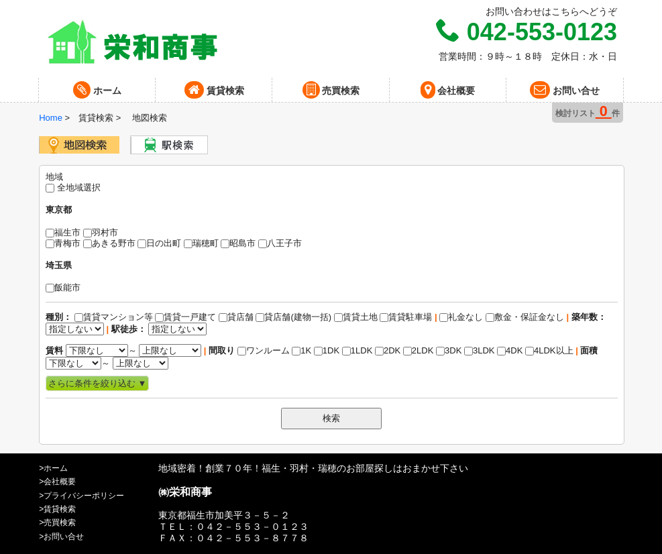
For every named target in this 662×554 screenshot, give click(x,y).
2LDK (418, 350)
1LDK (357, 350)
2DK (387, 350)
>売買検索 (57, 522)
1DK (326, 350)
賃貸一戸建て (185, 317)
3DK (448, 350)
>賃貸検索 (57, 509)
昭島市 (238, 243)
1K (301, 350)
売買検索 (331, 90)
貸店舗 (236, 317)
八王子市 (280, 243)
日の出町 (159, 243)
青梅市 (63, 243)
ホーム (97, 90)
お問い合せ (565, 90)
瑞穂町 (201, 243)
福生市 (63, 232)
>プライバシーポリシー (81, 495)
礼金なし (409, 317)
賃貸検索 (214, 90)
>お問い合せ (61, 536)
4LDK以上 (549, 350)
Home (50, 118)
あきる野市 (109, 243)
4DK (509, 350)
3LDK (479, 350)
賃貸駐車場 (406, 317)
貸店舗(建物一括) (293, 317)
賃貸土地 (356, 317)
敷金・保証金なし (525, 317)
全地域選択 (73, 187)
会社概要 (448, 90)
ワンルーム (263, 350)
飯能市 (63, 287)
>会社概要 (57, 481)
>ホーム (53, 468)
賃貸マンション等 (113, 317)
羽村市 (100, 232)
